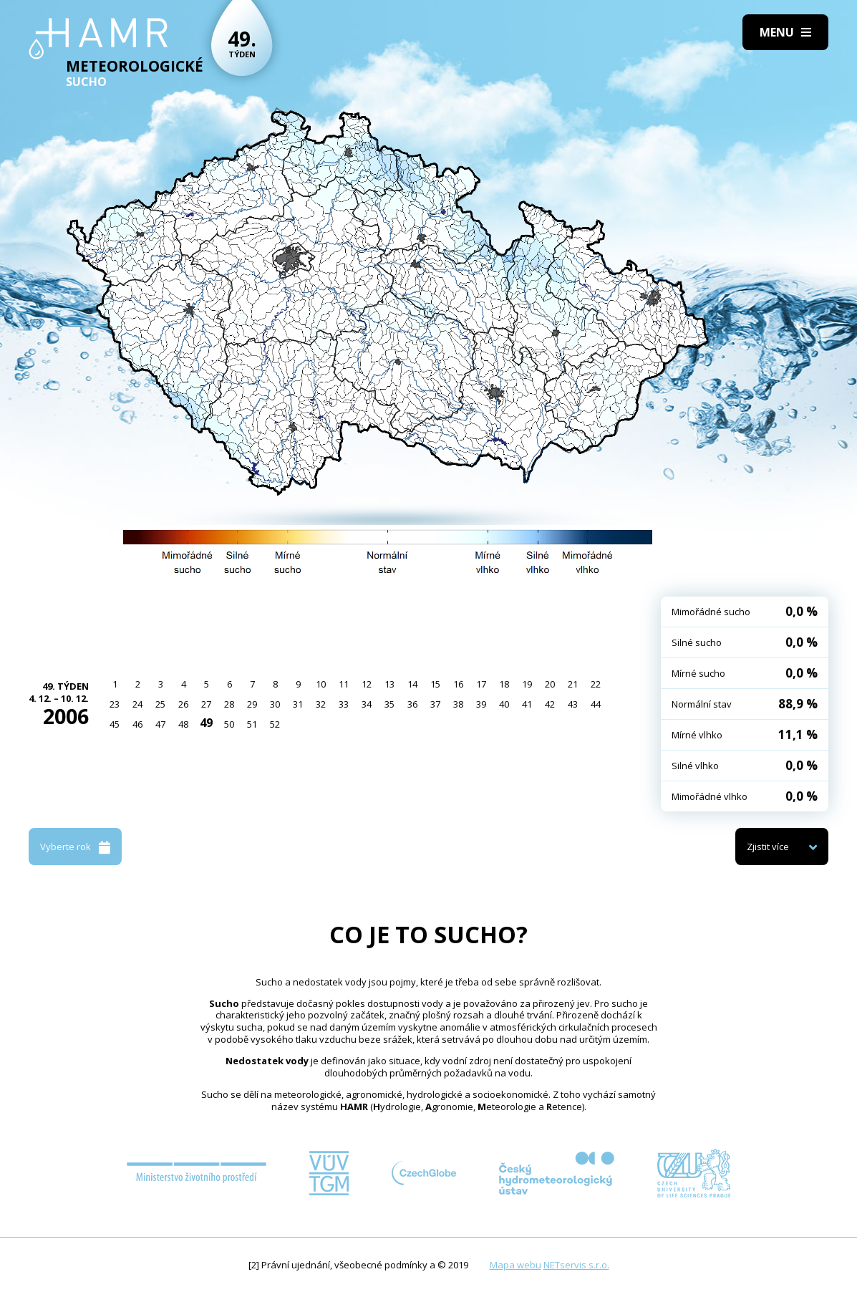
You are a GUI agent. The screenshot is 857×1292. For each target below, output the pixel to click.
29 (252, 704)
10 (321, 684)
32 (321, 704)
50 (229, 724)
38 (458, 704)
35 (389, 704)
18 (504, 684)
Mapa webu (515, 1264)
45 (115, 724)
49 (206, 723)
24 (137, 704)
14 (412, 684)
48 (183, 724)
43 (573, 704)
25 (160, 704)
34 (367, 704)
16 (458, 684)
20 (550, 684)
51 (252, 724)
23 (115, 704)
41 (527, 704)
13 (389, 684)
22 (596, 684)
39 (481, 704)
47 (160, 724)
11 (344, 684)
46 (137, 724)
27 (206, 704)
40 (504, 704)
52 (275, 724)
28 (229, 704)
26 (183, 704)
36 (412, 704)
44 (596, 704)
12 (367, 684)
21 (573, 684)
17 (481, 684)
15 (435, 684)
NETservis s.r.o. (576, 1264)
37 (435, 704)
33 (344, 704)
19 (527, 684)
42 (550, 704)
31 (298, 704)
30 (275, 704)
